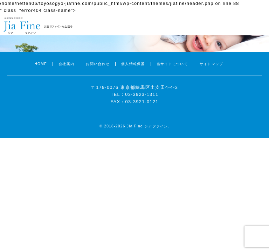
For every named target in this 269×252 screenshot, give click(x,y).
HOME (40, 64)
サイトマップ (211, 64)
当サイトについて (172, 64)
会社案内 (66, 64)
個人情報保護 (133, 64)
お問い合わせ (98, 64)
